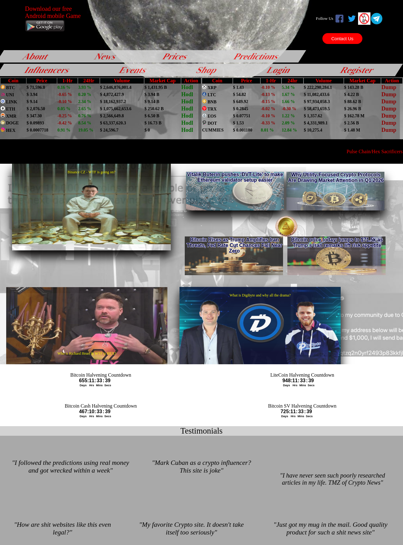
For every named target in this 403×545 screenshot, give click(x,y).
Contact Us (342, 38)
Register (357, 70)
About (36, 56)
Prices (176, 56)
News (105, 56)
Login (279, 70)
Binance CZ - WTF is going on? (91, 172)
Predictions (257, 56)
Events (133, 70)
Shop (207, 70)
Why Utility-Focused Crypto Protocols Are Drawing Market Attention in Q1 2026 (336, 177)
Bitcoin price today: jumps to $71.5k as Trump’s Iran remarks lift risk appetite (337, 242)
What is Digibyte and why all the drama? (260, 295)
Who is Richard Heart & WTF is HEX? (86, 353)
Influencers (47, 70)
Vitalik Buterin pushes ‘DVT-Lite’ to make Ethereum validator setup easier (235, 177)
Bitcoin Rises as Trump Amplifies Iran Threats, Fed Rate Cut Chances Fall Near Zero (234, 245)
